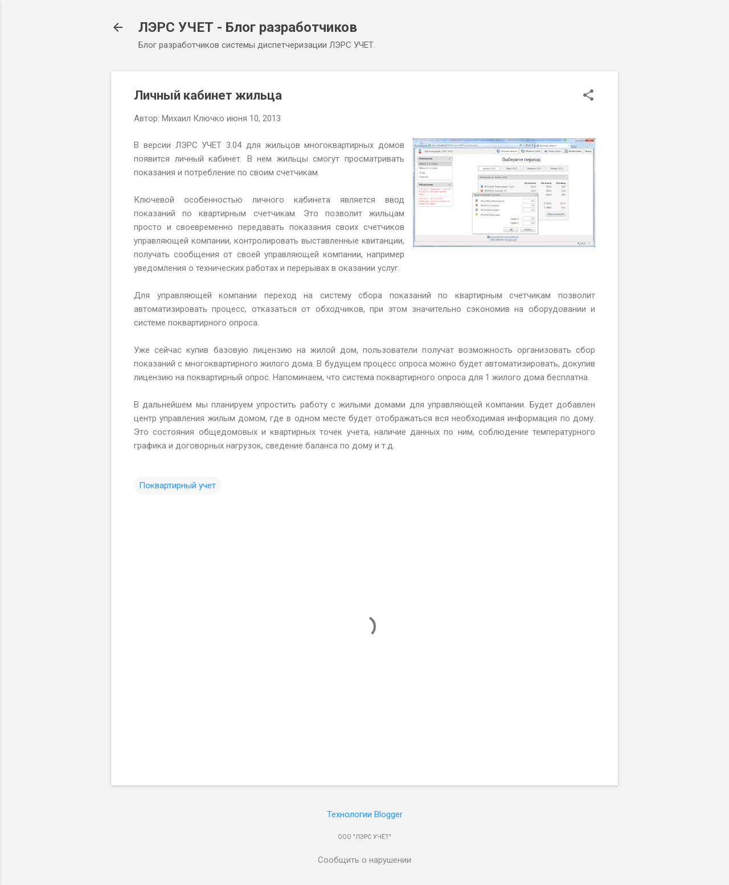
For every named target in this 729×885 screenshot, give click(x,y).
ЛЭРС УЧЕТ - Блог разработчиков (247, 27)
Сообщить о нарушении (364, 860)
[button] (588, 96)
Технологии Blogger (365, 814)
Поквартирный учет (177, 485)
